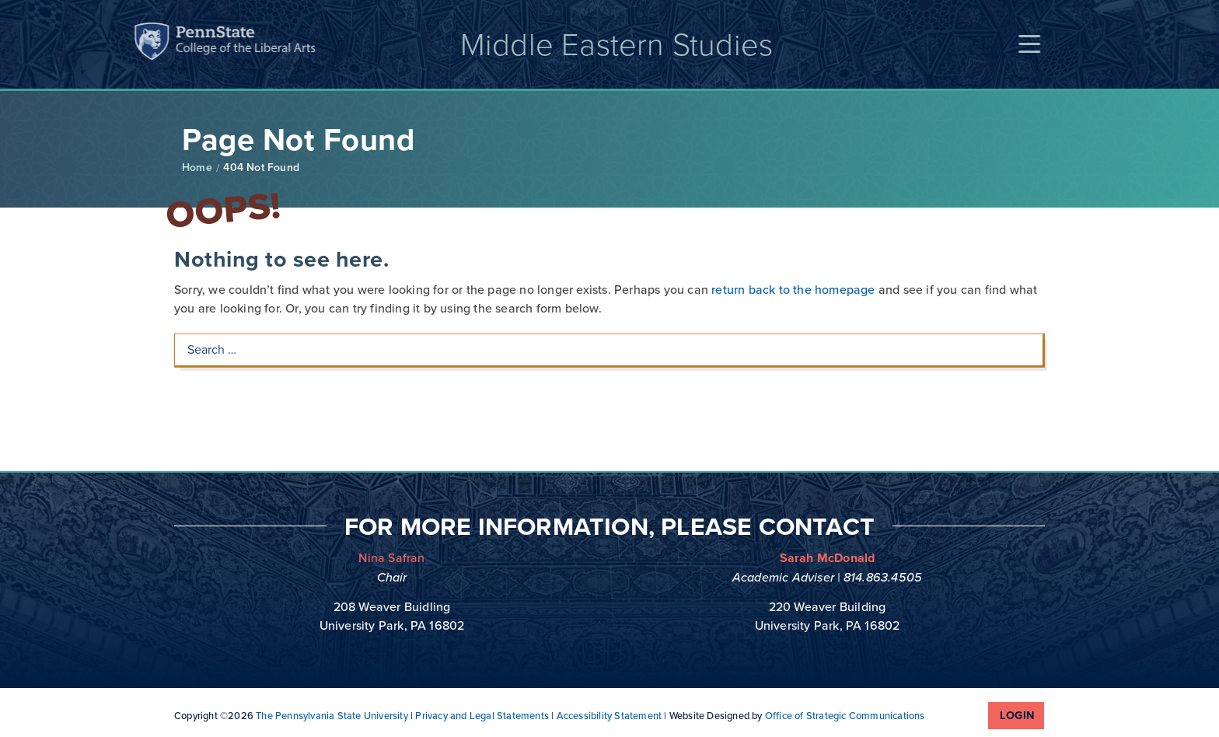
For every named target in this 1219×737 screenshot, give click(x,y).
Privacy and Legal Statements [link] (482, 715)
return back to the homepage (793, 241)
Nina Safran (391, 558)
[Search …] (609, 300)
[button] (1040, 44)
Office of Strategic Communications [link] (845, 715)
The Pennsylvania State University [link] (332, 715)
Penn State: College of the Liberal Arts (193, 44)
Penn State (103, 44)
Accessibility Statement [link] (609, 715)
